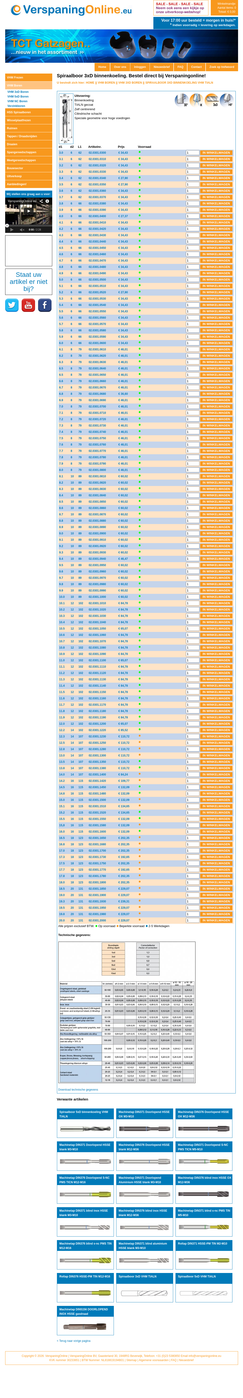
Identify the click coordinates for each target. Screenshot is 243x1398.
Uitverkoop (14, 176)
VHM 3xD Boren (18, 92)
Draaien (12, 144)
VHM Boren (14, 85)
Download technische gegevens (78, 1089)
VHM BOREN (106, 82)
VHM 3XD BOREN (130, 82)
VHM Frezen (15, 77)
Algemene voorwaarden (154, 1360)
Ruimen (12, 128)
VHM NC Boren (18, 101)
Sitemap (131, 1360)
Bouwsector (15, 168)
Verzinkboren (16, 106)
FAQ (180, 67)
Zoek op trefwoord (222, 67)
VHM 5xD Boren (18, 96)
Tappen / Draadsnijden (22, 136)
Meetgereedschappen (21, 160)
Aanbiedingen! (17, 184)
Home (102, 67)
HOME (90, 82)
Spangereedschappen (21, 152)
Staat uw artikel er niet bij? (28, 281)
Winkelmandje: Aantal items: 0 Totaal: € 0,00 (226, 7)
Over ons (120, 67)
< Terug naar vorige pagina (74, 1341)
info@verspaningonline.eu (205, 1356)
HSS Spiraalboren (19, 112)
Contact (196, 67)
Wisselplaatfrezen (19, 120)
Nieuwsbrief (162, 67)
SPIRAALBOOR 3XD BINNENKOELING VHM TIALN (179, 82)
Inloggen (140, 67)
